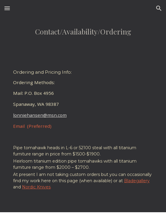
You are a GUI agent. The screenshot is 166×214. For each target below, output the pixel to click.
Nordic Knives (36, 187)
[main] (82, 38)
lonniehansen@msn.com (40, 115)
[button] (7, 8)
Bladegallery (137, 180)
